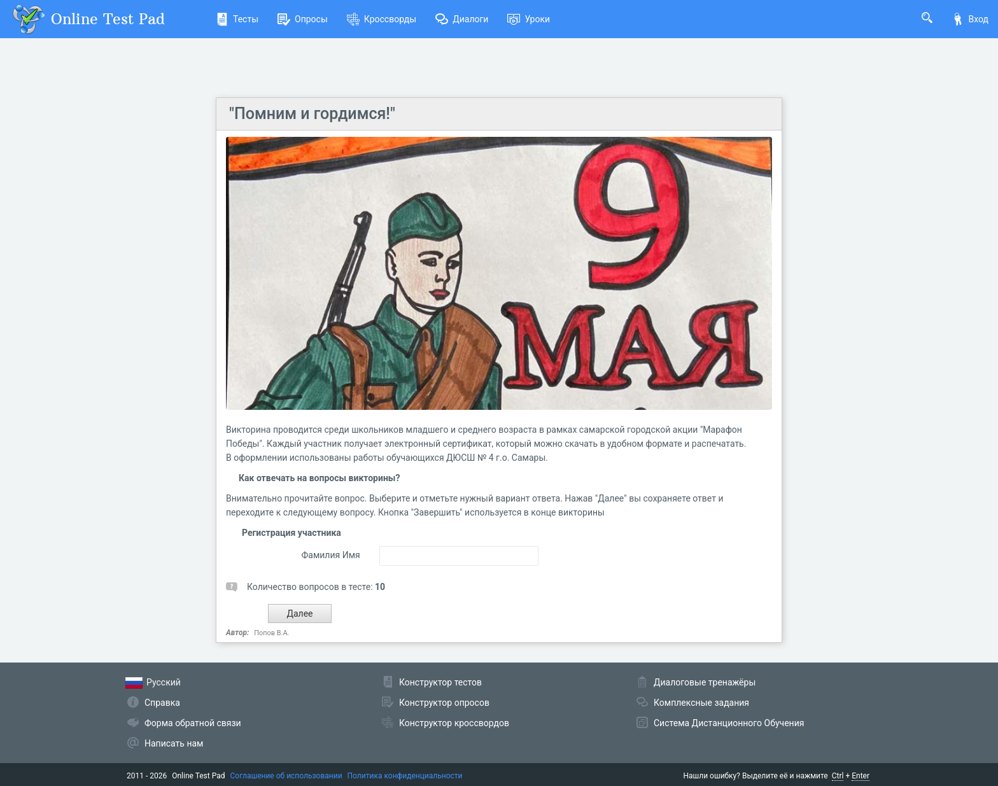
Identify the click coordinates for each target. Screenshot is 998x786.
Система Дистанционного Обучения (729, 723)
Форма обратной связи (192, 723)
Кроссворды (381, 19)
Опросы (303, 19)
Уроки (528, 19)
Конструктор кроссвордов (454, 723)
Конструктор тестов (440, 682)
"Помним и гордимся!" (312, 113)
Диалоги (461, 19)
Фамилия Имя (330, 555)
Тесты (237, 19)
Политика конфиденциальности (405, 775)
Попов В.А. (271, 633)
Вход (970, 19)
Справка (162, 703)
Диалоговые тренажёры (705, 682)
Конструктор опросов (444, 703)
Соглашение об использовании (286, 775)
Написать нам (173, 743)
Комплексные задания (701, 703)
